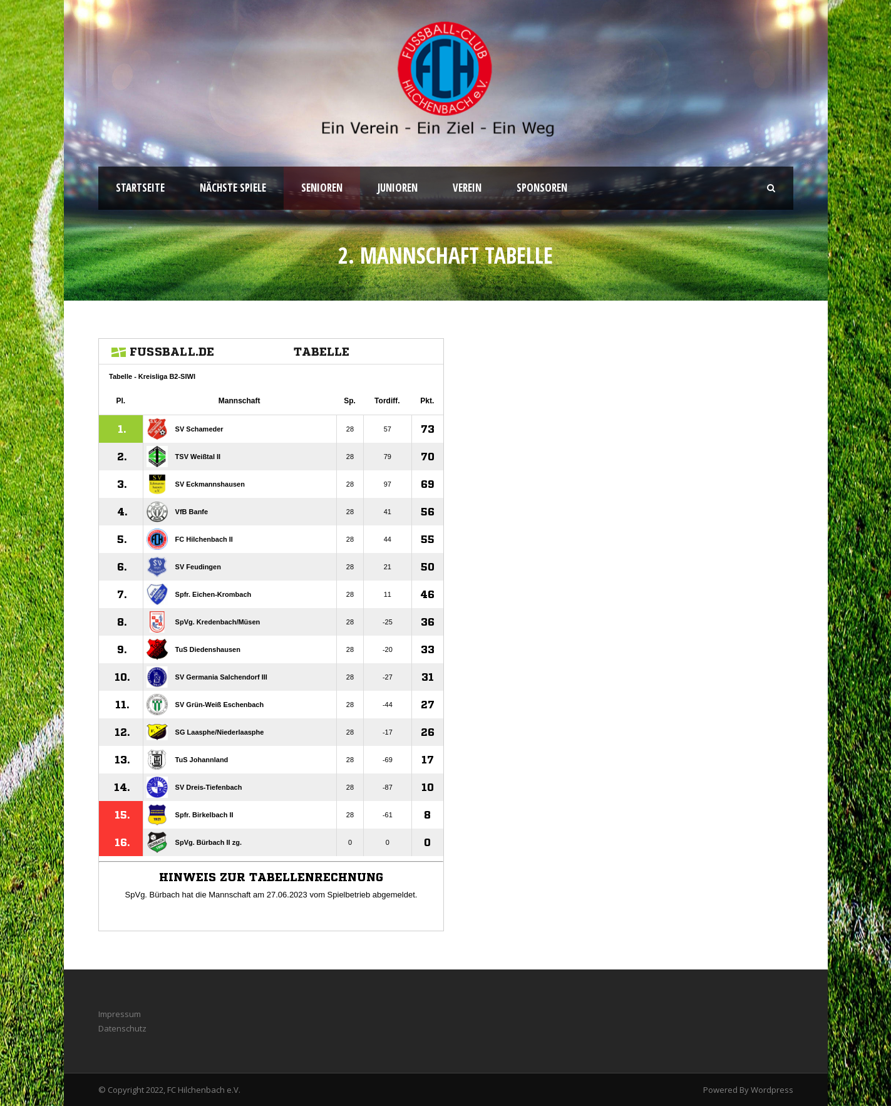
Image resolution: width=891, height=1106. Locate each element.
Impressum (119, 1014)
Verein (467, 187)
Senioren (321, 187)
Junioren (398, 187)
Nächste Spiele (233, 187)
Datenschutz (122, 1028)
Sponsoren (542, 187)
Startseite (140, 187)
